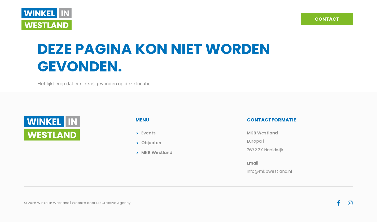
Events (209, 19)
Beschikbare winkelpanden (254, 19)
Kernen (186, 19)
